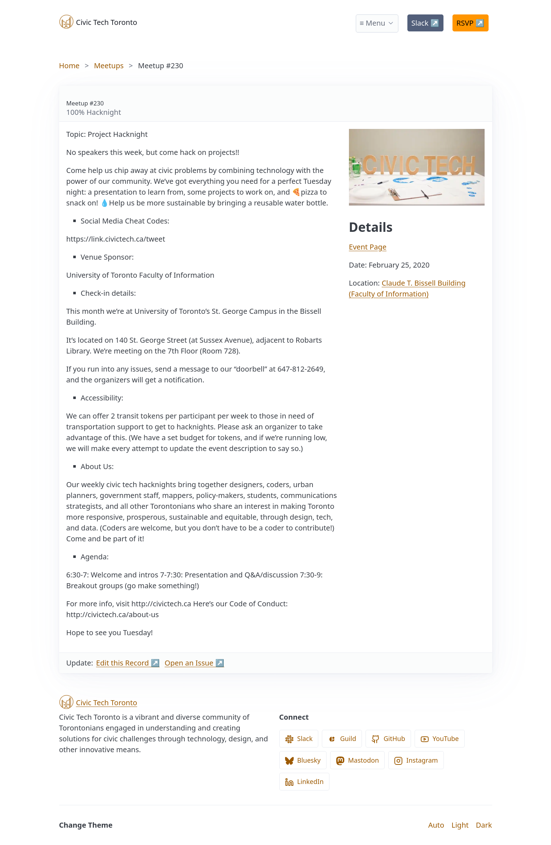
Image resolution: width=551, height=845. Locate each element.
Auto (436, 825)
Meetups (108, 65)
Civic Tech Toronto (98, 21)
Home (69, 65)
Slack (425, 23)
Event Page (367, 247)
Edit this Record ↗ (127, 663)
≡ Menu (372, 23)
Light (460, 825)
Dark (484, 825)
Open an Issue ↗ (194, 663)
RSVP (470, 23)
